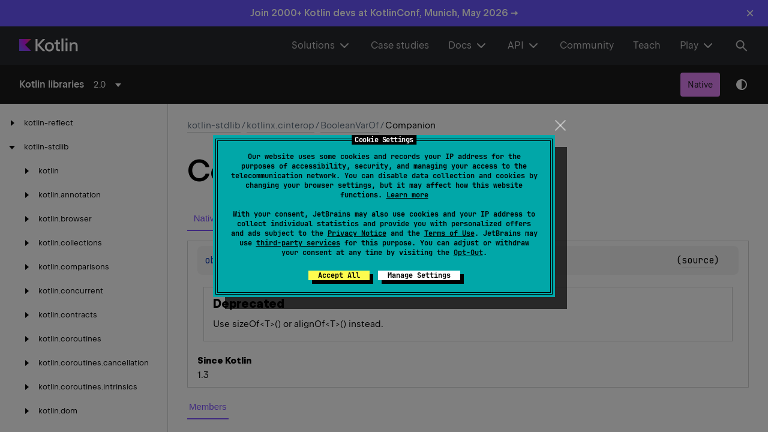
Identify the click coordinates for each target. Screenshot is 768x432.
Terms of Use (449, 233)
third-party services (298, 243)
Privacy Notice (357, 233)
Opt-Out (468, 252)
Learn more (407, 195)
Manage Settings (419, 275)
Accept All (339, 275)
